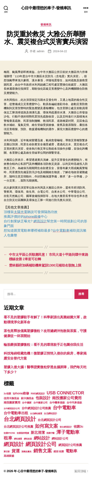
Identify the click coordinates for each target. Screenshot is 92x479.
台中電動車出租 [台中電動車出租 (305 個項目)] (16, 413)
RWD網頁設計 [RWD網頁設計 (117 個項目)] (38, 393)
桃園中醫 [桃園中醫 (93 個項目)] (50, 433)
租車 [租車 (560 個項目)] (8, 438)
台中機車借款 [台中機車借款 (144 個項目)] (57, 402)
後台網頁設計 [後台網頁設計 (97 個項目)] (66, 427)
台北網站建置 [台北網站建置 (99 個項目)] (36, 413)
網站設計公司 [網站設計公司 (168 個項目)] (60, 438)
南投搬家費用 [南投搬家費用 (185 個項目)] (12, 402)
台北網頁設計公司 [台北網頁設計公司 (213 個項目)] (49, 419)
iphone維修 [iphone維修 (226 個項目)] (21, 393)
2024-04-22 (60, 51)
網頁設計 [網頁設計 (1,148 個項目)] (14, 444)
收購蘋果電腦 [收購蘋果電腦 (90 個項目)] (23, 433)
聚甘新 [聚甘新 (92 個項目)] (7, 451)
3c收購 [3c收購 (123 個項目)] (7, 393)
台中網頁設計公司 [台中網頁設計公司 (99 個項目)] (12, 408)
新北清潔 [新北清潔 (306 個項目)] (38, 432)
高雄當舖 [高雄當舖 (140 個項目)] (9, 456)
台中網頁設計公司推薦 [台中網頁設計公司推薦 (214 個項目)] (36, 408)
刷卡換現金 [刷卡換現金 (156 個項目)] (27, 398)
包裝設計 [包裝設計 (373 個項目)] (43, 398)
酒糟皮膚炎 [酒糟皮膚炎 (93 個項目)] (26, 451)
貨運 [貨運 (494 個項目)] (16, 451)
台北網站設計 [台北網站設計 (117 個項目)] (50, 413)
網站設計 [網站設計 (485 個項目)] (42, 438)
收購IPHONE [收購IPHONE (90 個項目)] (9, 433)
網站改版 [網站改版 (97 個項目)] (28, 439)
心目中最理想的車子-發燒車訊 (46, 8)
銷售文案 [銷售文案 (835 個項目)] (42, 450)
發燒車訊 (45, 24)
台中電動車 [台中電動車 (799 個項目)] (64, 407)
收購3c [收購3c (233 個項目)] (78, 426)
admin (40, 51)
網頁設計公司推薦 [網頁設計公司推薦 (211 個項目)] (70, 445)
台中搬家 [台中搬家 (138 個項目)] (27, 402)
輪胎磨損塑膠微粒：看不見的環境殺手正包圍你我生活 (43, 344)
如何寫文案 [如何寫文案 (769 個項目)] (46, 426)
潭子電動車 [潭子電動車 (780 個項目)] (67, 432)
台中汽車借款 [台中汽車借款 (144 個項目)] (74, 402)
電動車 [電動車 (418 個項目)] (71, 451)
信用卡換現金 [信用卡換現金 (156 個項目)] (11, 398)
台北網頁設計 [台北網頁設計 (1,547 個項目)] (20, 419)
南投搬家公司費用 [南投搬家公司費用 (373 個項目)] (67, 398)
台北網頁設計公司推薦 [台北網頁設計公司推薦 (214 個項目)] (18, 426)
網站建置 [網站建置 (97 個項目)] (18, 439)
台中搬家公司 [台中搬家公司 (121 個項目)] (40, 402)
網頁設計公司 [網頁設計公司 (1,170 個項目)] (41, 444)
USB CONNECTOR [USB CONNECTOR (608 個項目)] (66, 392)
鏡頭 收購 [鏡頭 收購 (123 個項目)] (59, 451)
